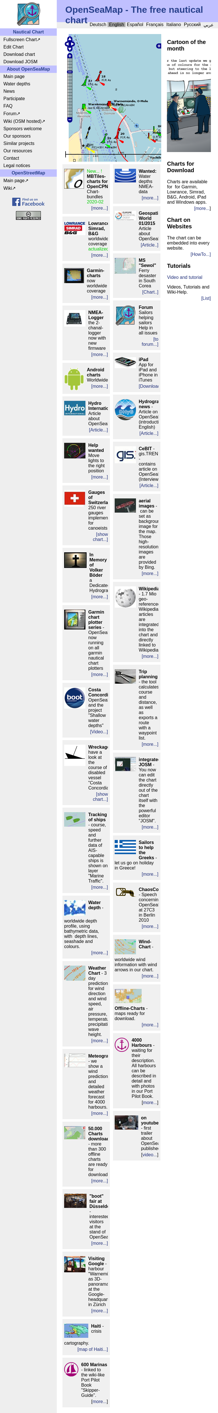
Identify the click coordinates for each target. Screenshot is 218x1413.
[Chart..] (150, 292)
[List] (206, 298)
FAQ (7, 106)
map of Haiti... (93, 1349)
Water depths (16, 83)
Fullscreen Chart (20, 39)
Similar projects (18, 143)
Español (135, 24)
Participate (14, 98)
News (9, 91)
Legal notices (16, 165)
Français (155, 24)
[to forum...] (150, 342)
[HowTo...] (201, 254)
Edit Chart (13, 47)
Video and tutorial (184, 277)
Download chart (19, 54)
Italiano (173, 24)
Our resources (17, 150)
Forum (9, 113)
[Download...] (152, 386)
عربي (209, 24)
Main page (14, 76)
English (116, 24)
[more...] (99, 208)
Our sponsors (17, 136)
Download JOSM (20, 61)
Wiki (7, 188)
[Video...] (99, 731)
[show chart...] (100, 537)
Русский (192, 24)
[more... (201, 208)
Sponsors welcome (22, 128)
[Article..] (149, 245)
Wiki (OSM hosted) (22, 121)
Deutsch (98, 24)
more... (100, 1401)
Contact (11, 158)
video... (149, 1154)
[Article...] (98, 430)
